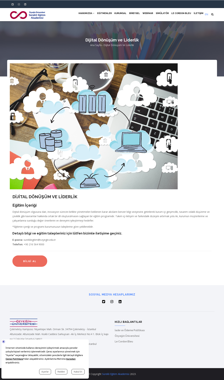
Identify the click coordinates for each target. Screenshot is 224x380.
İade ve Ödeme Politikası (130, 330)
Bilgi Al (29, 261)
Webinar (146, 14)
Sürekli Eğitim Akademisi (115, 374)
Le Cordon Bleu (180, 14)
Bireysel (132, 14)
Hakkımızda (82, 14)
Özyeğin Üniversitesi (127, 336)
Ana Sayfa (96, 45)
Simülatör (161, 14)
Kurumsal (117, 14)
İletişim (198, 14)
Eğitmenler (100, 14)
